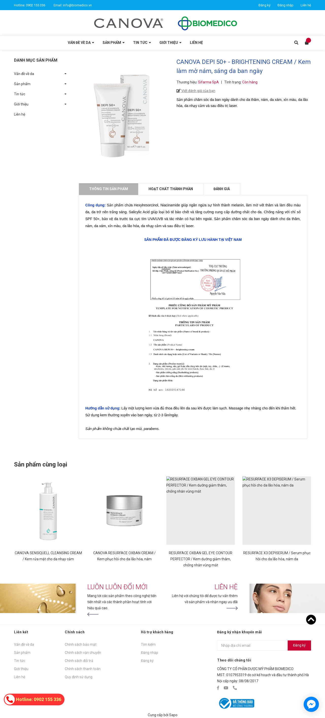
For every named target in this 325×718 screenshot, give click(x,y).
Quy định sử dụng (78, 677)
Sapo (173, 715)
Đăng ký (264, 5)
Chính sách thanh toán (83, 669)
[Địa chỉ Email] (264, 645)
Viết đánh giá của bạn (198, 91)
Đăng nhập (286, 5)
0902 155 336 (35, 5)
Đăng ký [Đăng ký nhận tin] (299, 645)
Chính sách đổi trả (79, 661)
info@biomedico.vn (77, 5)
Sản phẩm (22, 84)
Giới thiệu (21, 104)
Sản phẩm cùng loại (40, 464)
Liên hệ (306, 5)
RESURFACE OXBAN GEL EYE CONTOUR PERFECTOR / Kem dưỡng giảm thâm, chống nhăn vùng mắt (200, 559)
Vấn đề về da (24, 74)
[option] (48, 524)
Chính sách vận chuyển (83, 653)
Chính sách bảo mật (80, 644)
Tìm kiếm (148, 644)
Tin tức (19, 94)
